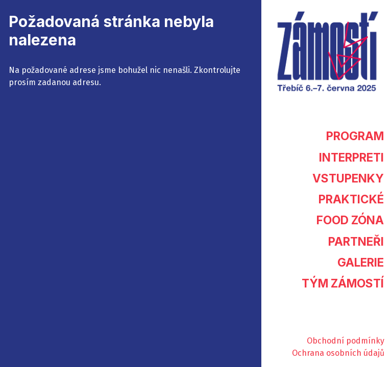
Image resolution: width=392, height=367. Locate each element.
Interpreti (351, 157)
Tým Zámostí (343, 283)
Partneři (356, 241)
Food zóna (350, 220)
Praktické (351, 199)
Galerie (360, 262)
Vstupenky (348, 178)
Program (355, 136)
